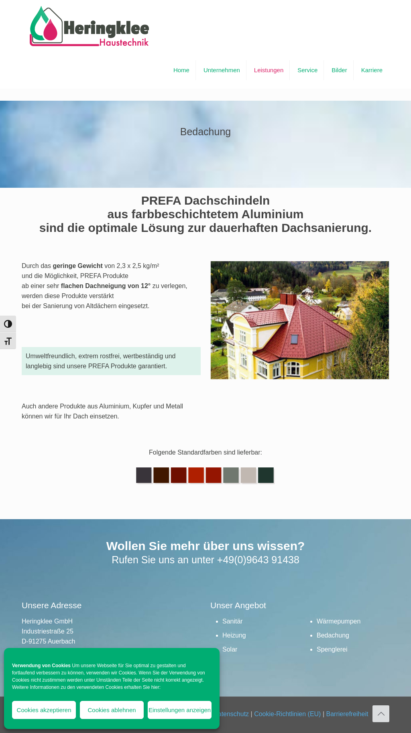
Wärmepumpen (338, 621)
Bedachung (333, 635)
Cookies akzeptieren (44, 710)
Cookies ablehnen (112, 710)
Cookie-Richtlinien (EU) (287, 714)
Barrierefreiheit (347, 714)
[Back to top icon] (380, 713)
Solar (229, 649)
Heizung (234, 635)
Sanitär (232, 621)
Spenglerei (332, 649)
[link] (299, 327)
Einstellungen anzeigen (180, 710)
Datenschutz (231, 714)
